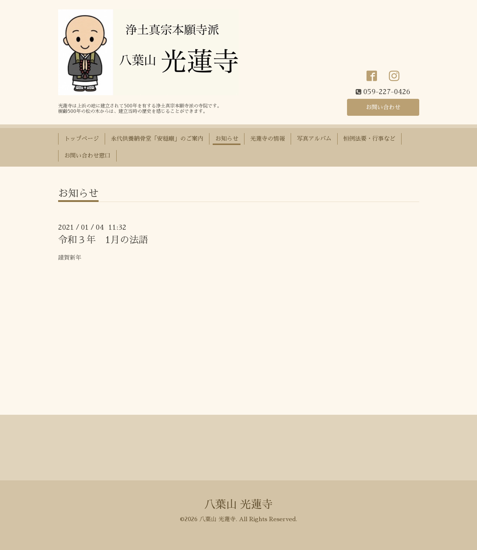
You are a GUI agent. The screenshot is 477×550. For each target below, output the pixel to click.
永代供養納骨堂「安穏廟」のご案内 (157, 139)
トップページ (81, 139)
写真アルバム (314, 139)
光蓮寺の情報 (267, 139)
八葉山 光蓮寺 (238, 504)
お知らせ (226, 139)
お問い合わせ (383, 107)
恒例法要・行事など (369, 139)
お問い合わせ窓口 (87, 156)
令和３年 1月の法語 (103, 240)
